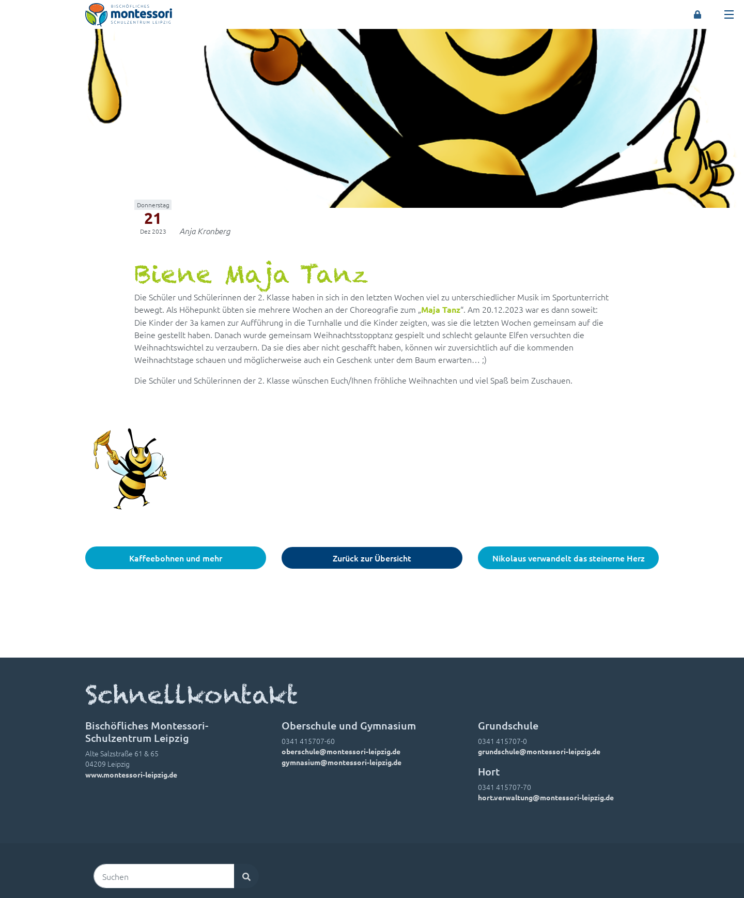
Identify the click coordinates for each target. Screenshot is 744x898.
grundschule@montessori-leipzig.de (539, 751)
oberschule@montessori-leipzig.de (341, 751)
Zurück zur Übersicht (372, 558)
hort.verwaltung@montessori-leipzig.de (546, 797)
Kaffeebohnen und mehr (175, 558)
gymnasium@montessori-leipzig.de (341, 762)
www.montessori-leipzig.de (131, 774)
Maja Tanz (440, 309)
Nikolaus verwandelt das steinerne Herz (568, 558)
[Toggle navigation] (729, 14)
